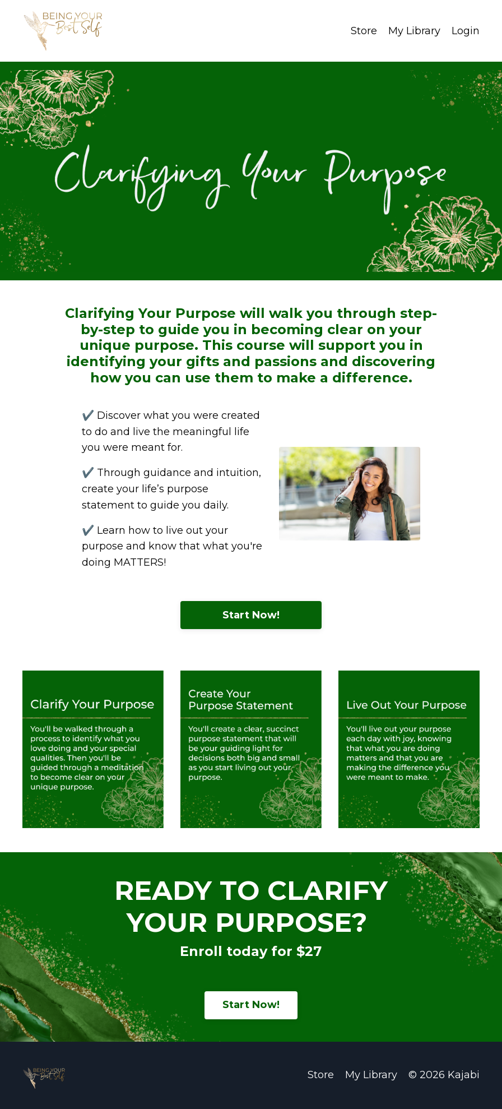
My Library (414, 31)
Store (364, 31)
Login (466, 31)
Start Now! (251, 615)
